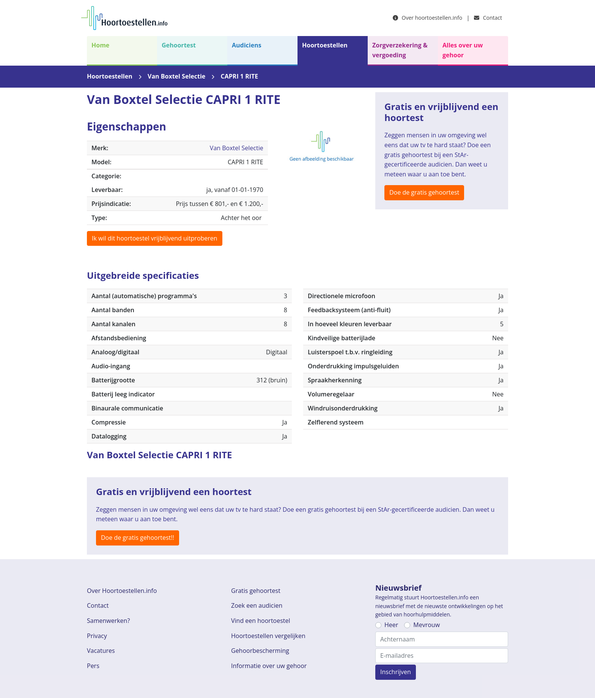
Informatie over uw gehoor (269, 666)
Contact (488, 17)
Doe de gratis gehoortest (424, 192)
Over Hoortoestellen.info (122, 590)
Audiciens (246, 45)
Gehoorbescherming (260, 650)
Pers (93, 666)
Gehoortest (179, 45)
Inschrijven (395, 672)
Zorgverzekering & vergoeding (400, 50)
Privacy (97, 636)
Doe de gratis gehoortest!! (137, 537)
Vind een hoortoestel (260, 620)
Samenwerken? (108, 620)
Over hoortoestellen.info (427, 17)
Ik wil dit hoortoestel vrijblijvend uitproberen (154, 238)
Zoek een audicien (256, 605)
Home (100, 45)
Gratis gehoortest (255, 590)
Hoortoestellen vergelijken (268, 636)
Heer (391, 625)
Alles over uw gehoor (462, 50)
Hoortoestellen (325, 45)
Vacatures (101, 650)
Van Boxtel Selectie (176, 76)
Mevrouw (426, 625)
